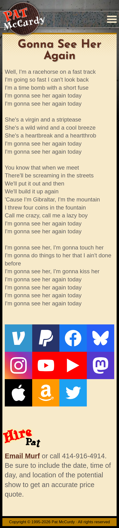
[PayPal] (46, 338)
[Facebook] (73, 338)
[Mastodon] (100, 365)
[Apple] (18, 392)
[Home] (23, 19)
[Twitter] (73, 392)
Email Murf (22, 456)
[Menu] (112, 19)
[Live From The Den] (73, 365)
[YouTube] (46, 365)
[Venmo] (18, 338)
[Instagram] (18, 365)
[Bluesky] (100, 338)
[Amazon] (46, 392)
